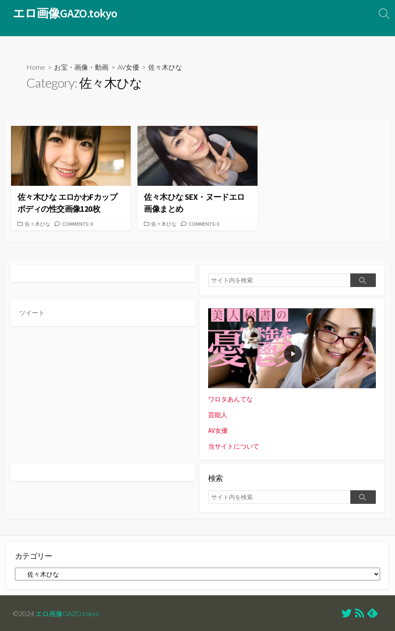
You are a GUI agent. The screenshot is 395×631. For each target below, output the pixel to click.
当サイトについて (233, 445)
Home (35, 67)
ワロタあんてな (230, 399)
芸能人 (217, 415)
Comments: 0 (80, 224)
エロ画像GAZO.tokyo (67, 612)
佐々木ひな (38, 224)
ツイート (32, 313)
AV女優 (128, 67)
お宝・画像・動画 (81, 67)
